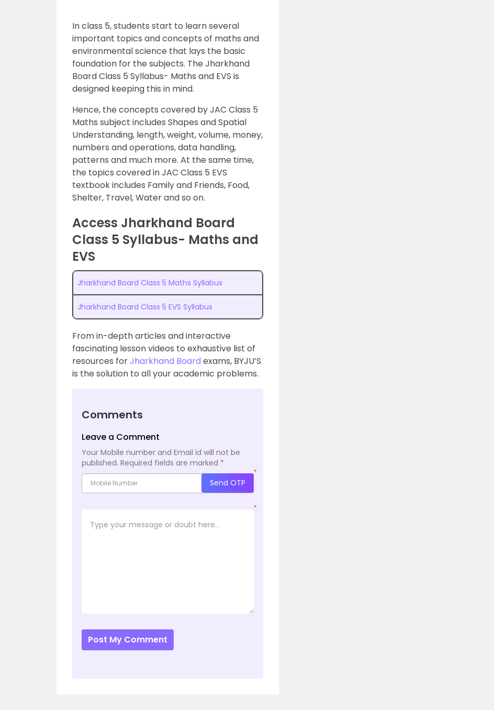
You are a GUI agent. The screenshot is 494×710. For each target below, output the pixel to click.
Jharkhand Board (166, 361)
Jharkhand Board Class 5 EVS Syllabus (144, 307)
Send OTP (227, 483)
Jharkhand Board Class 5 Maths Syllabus (149, 283)
